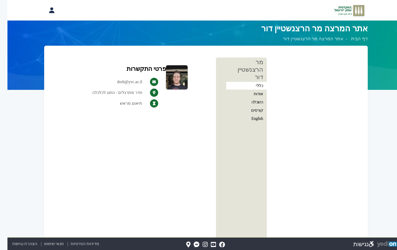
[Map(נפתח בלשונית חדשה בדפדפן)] (181, 245)
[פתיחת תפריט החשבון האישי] (44, 10)
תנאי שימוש (43, 244)
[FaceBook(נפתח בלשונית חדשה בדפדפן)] (215, 245)
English (250, 118)
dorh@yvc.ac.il (122, 82)
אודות (251, 94)
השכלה (250, 102)
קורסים (250, 110)
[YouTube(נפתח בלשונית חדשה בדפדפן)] (206, 245)
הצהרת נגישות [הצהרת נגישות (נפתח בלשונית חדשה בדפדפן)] (17, 244)
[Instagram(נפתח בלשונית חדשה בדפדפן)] (197, 245)
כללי (252, 85)
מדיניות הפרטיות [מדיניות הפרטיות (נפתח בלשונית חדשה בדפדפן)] (77, 244)
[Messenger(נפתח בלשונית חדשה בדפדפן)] (189, 245)
